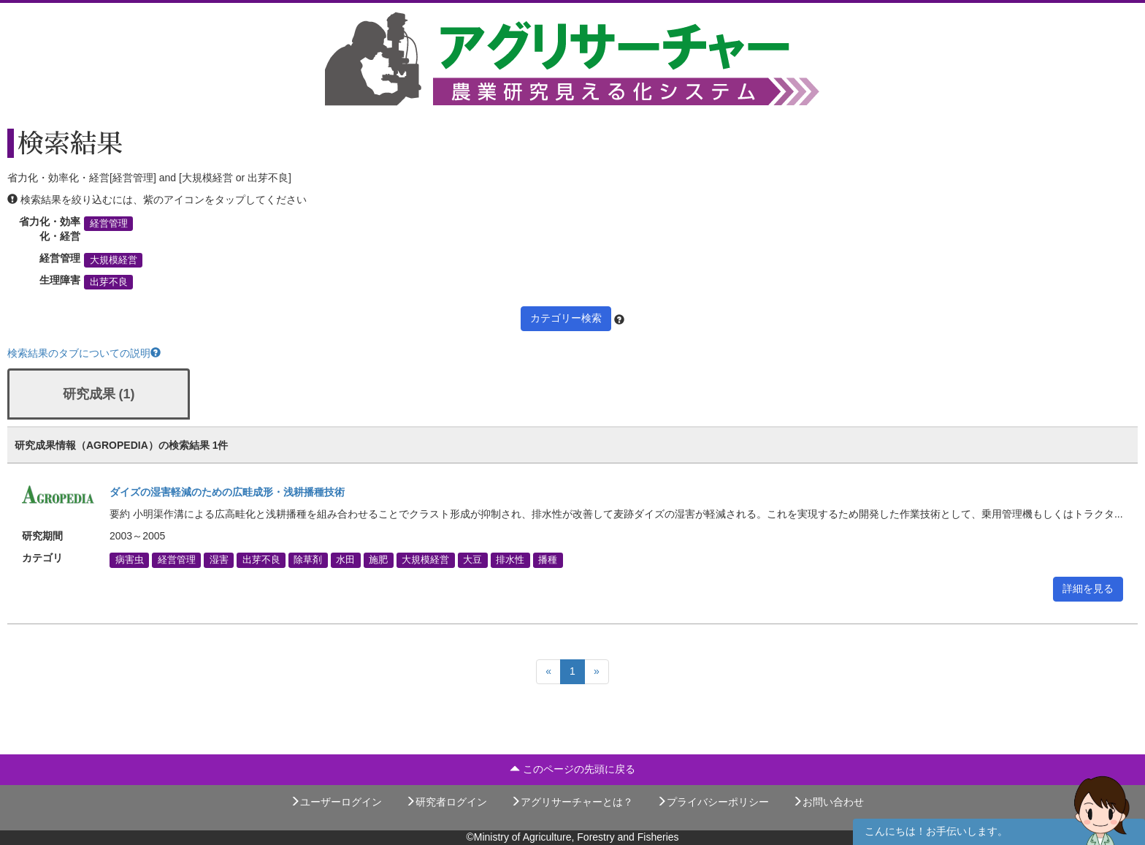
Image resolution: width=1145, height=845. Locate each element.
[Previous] (548, 671)
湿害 (219, 560)
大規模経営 (113, 260)
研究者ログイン (446, 802)
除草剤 (308, 560)
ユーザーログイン (336, 802)
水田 (345, 560)
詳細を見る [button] (1088, 588)
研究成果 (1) (99, 394)
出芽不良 (109, 282)
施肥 (378, 560)
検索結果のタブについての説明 (84, 353)
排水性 (510, 560)
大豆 (472, 560)
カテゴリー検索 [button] (566, 318)
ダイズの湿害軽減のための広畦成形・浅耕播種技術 (227, 492)
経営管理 (109, 224)
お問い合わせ (828, 802)
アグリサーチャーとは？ (571, 802)
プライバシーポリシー (712, 802)
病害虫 (129, 560)
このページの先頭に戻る (572, 769)
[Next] (596, 671)
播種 (547, 560)
